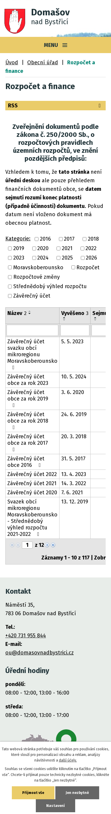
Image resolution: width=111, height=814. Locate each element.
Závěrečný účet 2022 (32, 474)
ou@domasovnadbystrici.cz (39, 652)
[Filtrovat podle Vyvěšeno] (74, 330)
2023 (18, 258)
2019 (18, 248)
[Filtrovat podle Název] (32, 330)
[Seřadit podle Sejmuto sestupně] (95, 320)
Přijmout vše (33, 793)
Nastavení (55, 806)
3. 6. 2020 (72, 392)
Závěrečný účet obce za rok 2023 (27, 379)
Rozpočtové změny (36, 277)
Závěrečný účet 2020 (32, 492)
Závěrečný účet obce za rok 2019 (27, 398)
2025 (67, 258)
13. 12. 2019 (74, 501)
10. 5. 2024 (73, 376)
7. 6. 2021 (72, 492)
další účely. (68, 760)
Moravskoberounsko (38, 267)
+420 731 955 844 (25, 635)
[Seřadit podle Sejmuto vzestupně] (95, 317)
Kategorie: (17, 238)
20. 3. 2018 (73, 436)
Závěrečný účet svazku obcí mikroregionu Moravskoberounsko (32, 354)
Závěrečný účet (31, 296)
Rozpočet (87, 267)
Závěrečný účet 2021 (32, 483)
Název (17, 313)
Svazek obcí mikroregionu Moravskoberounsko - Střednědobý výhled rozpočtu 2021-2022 (32, 517)
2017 (69, 239)
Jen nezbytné (77, 793)
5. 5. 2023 (72, 341)
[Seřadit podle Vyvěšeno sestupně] (64, 320)
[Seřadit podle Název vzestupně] (30, 311)
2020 (43, 248)
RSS (55, 105)
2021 (67, 248)
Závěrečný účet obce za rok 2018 (27, 420)
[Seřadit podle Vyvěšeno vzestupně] (64, 317)
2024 (43, 258)
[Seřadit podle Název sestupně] (30, 313)
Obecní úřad (42, 62)
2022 (91, 248)
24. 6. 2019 (74, 414)
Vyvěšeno (75, 313)
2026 (91, 258)
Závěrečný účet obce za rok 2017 (27, 442)
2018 (93, 239)
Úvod (11, 62)
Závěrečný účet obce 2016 (25, 461)
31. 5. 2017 (73, 458)
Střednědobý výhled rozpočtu (50, 286)
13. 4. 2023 (73, 474)
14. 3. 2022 (73, 483)
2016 (45, 239)
